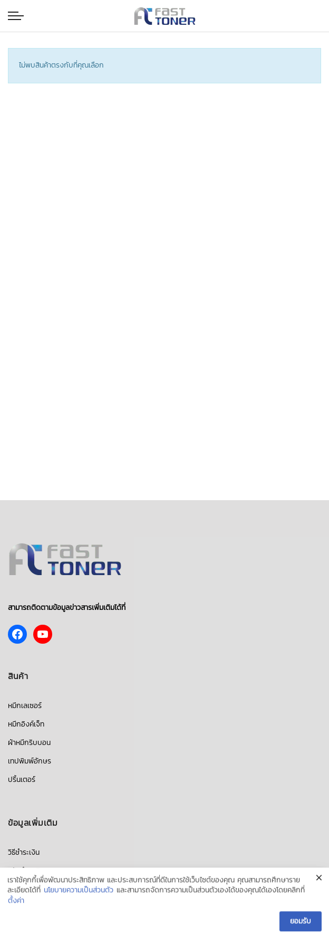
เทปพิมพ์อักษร (29, 761)
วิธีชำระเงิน (24, 852)
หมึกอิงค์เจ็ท (26, 724)
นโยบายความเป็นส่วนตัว (78, 893)
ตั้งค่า (16, 903)
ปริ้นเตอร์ (21, 779)
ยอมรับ (300, 923)
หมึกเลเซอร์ (25, 705)
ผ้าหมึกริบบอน (29, 742)
